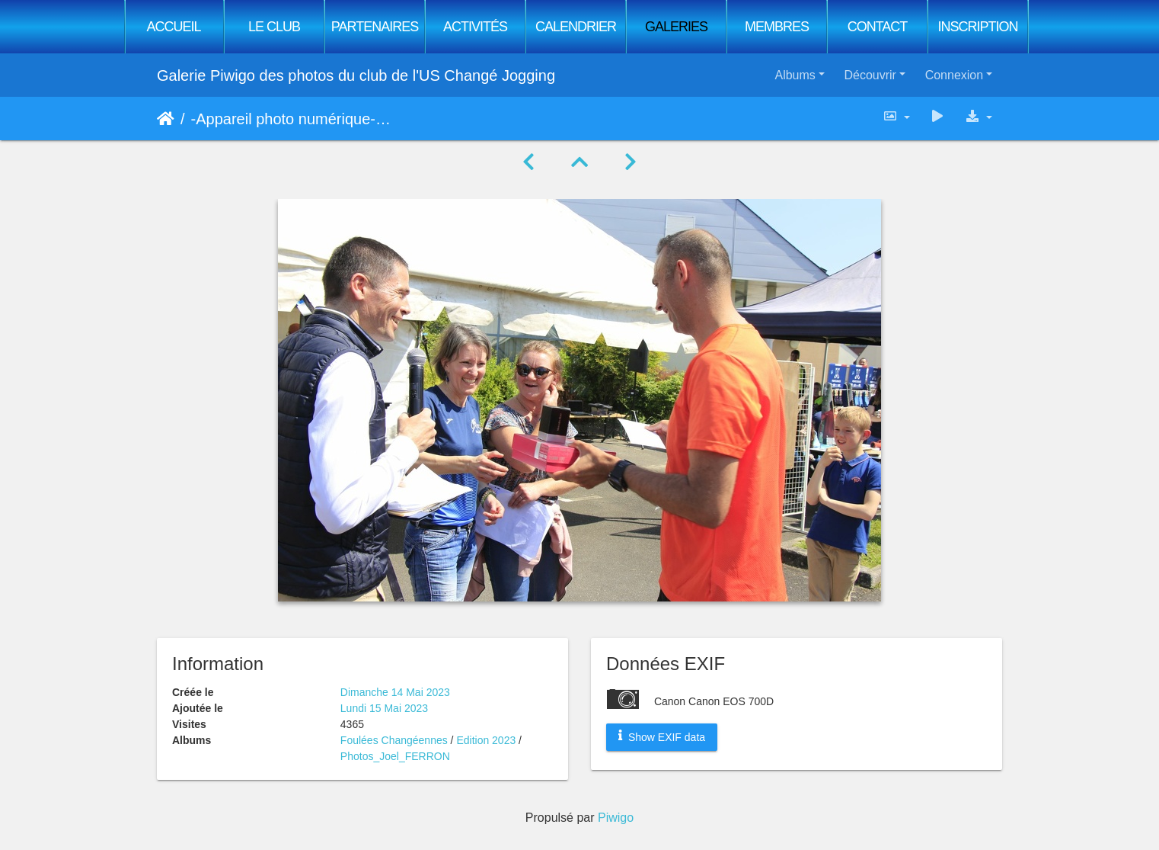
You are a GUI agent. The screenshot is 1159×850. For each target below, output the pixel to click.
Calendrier (575, 26)
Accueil (173, 26)
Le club (274, 26)
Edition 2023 (486, 740)
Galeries (676, 26)
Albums (794, 75)
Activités (475, 26)
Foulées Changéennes (395, 740)
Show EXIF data (661, 736)
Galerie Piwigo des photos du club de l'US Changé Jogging (356, 75)
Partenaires (374, 26)
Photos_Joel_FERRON (395, 756)
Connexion (954, 75)
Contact (878, 26)
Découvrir (870, 75)
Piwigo (616, 817)
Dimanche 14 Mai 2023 (395, 692)
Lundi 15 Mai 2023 (384, 708)
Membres (777, 26)
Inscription (977, 26)
